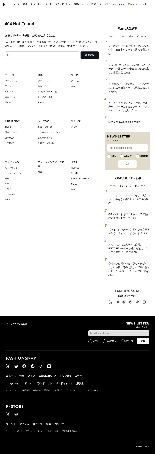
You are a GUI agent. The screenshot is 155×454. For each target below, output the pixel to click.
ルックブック (11, 168)
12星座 (8, 127)
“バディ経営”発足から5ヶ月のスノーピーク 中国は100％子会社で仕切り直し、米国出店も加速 (129, 69)
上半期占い (10, 137)
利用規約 (58, 390)
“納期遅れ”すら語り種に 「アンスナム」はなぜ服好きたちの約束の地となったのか (129, 87)
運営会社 (47, 390)
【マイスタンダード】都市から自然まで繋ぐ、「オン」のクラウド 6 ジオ (129, 231)
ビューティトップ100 (48, 137)
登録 (127, 164)
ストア (48, 4)
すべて (74, 127)
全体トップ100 (45, 127)
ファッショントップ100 (49, 132)
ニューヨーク (11, 194)
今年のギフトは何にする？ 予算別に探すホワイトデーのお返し (129, 216)
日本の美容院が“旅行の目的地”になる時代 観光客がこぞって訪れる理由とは (129, 50)
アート (8, 86)
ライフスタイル (45, 97)
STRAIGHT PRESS (80, 178)
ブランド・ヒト (62, 4)
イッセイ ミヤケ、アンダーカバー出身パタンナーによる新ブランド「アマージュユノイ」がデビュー (129, 106)
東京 (7, 178)
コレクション (118, 4)
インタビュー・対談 (47, 91)
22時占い (78, 4)
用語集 (80, 383)
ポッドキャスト (64, 383)
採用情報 (26, 390)
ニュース (15, 4)
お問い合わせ (93, 390)
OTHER (144, 156)
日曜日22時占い (13, 121)
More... (8, 102)
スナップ (104, 4)
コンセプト (60, 424)
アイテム (75, 81)
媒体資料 (37, 390)
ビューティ (36, 4)
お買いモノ (43, 86)
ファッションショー (14, 173)
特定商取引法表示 (69, 431)
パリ (7, 184)
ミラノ (8, 189)
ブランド (11, 424)
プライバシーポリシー (75, 390)
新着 (40, 172)
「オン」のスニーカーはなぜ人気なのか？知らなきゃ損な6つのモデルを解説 (129, 199)
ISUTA (74, 184)
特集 (25, 4)
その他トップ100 (46, 143)
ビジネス (9, 91)
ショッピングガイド (14, 431)
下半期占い (10, 143)
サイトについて (12, 390)
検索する (89, 55)
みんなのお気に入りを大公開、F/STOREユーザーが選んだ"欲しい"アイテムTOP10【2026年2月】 (129, 248)
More (133, 4)
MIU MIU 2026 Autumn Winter (124, 121)
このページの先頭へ (17, 324)
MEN (113, 156)
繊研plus (75, 168)
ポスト (74, 162)
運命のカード (11, 132)
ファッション (11, 81)
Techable (75, 173)
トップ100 (91, 4)
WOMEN (128, 156)
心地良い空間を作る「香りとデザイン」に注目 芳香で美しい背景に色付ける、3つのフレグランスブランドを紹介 (129, 269)
